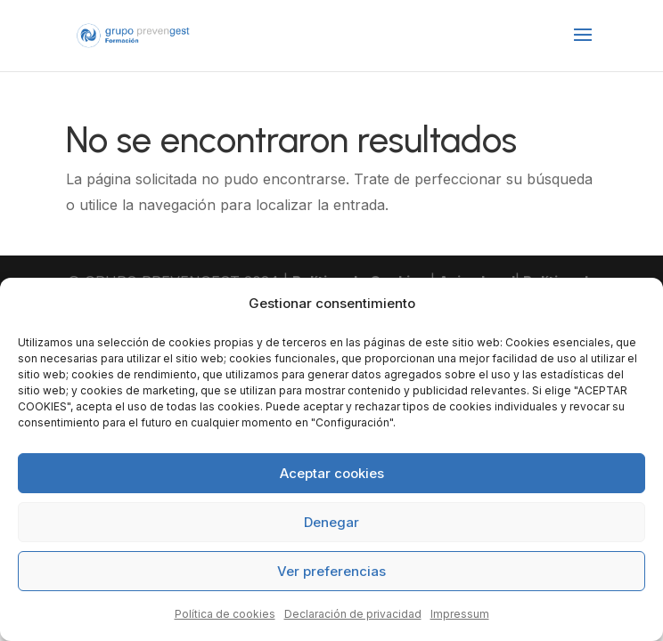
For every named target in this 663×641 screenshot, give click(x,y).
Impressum (459, 614)
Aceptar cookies (332, 473)
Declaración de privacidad (353, 614)
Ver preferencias (331, 571)
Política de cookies (225, 614)
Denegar (331, 522)
